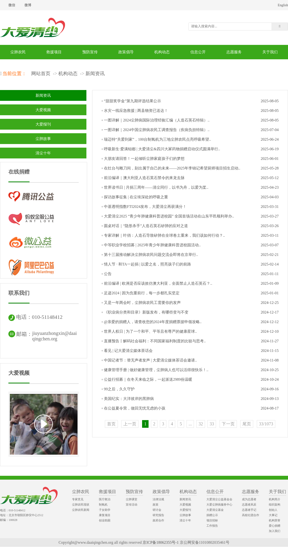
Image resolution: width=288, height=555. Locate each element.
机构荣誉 (274, 520)
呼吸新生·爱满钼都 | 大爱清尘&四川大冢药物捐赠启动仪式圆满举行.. (162, 149)
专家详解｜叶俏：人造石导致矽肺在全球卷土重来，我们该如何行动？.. (164, 235)
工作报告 (212, 525)
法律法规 (158, 499)
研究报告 (158, 515)
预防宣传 (90, 52)
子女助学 (104, 510)
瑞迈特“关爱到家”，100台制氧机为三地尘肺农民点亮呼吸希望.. (157, 139)
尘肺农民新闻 (80, 510)
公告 (108, 274)
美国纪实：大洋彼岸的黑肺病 (129, 399)
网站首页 (40, 73)
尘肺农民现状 (80, 504)
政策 (155, 504)
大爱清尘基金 (215, 510)
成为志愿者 (249, 499)
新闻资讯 (95, 73)
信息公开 (198, 52)
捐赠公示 (212, 515)
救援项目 (54, 52)
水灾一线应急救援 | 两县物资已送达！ (136, 111)
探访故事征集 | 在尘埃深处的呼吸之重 (136, 197)
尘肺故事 (43, 139)
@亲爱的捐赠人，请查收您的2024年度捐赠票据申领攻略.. (153, 322)
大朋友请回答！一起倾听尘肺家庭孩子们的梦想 (144, 159)
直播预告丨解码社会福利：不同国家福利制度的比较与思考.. (155, 341)
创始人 (273, 510)
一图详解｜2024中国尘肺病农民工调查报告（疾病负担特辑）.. (157, 130)
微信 (11, 5)
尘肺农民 (18, 52)
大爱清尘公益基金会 (219, 499)
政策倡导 (126, 52)
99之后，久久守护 (119, 389)
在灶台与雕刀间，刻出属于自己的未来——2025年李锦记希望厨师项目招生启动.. (172, 168)
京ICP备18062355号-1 (161, 542)
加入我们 (274, 531)
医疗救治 (104, 499)
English (283, 5)
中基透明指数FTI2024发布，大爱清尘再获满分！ (145, 207)
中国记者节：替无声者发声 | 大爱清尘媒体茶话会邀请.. (150, 360)
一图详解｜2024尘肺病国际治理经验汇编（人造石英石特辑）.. (157, 120)
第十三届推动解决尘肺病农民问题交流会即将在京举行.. (151, 255)
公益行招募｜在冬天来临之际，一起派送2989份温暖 (148, 379)
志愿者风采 (249, 504)
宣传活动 (131, 504)
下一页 (228, 424)
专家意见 (78, 499)
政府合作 (158, 520)
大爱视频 (43, 110)
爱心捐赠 (274, 525)
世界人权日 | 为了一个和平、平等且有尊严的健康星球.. (150, 331)
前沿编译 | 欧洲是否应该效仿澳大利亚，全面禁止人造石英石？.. (158, 283)
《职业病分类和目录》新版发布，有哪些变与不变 (146, 312)
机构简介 (274, 499)
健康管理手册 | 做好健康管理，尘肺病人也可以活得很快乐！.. (156, 370)
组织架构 (274, 504)
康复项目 (104, 515)
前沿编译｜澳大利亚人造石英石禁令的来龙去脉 (144, 178)
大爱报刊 (43, 124)
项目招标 (212, 520)
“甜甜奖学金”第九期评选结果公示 (132, 101)
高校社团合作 (250, 515)
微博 (27, 5)
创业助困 (104, 520)
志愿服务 (234, 52)
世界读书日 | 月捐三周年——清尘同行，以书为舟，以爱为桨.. (156, 187)
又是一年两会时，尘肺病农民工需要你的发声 (142, 303)
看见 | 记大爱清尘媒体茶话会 (128, 351)
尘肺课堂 (131, 499)
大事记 (273, 515)
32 (200, 424)
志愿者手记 (249, 510)
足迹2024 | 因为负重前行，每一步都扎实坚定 (142, 293)
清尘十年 (43, 153)
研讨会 (157, 510)
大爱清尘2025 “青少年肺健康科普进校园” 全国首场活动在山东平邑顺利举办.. (169, 216)
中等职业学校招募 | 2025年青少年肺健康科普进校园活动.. (152, 245)
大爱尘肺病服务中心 (219, 504)
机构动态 (162, 52)
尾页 (246, 424)
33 (212, 424)
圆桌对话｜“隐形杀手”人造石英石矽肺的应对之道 (146, 226)
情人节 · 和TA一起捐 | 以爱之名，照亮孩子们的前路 (147, 264)
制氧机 (103, 504)
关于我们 (270, 52)
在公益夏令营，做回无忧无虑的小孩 (134, 408)
